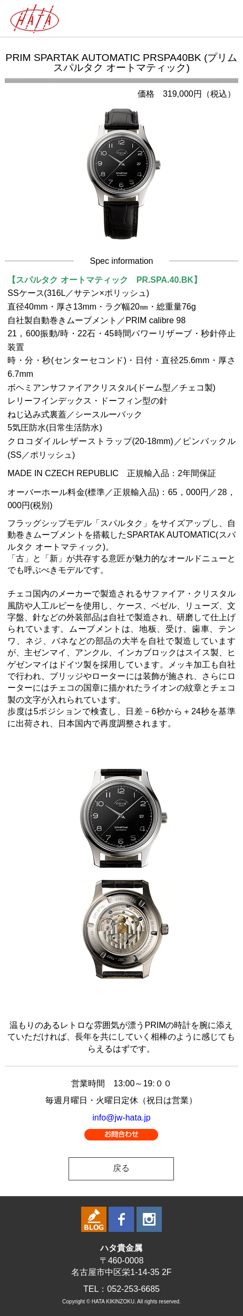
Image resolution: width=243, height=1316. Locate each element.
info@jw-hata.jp (121, 1117)
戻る (121, 1168)
